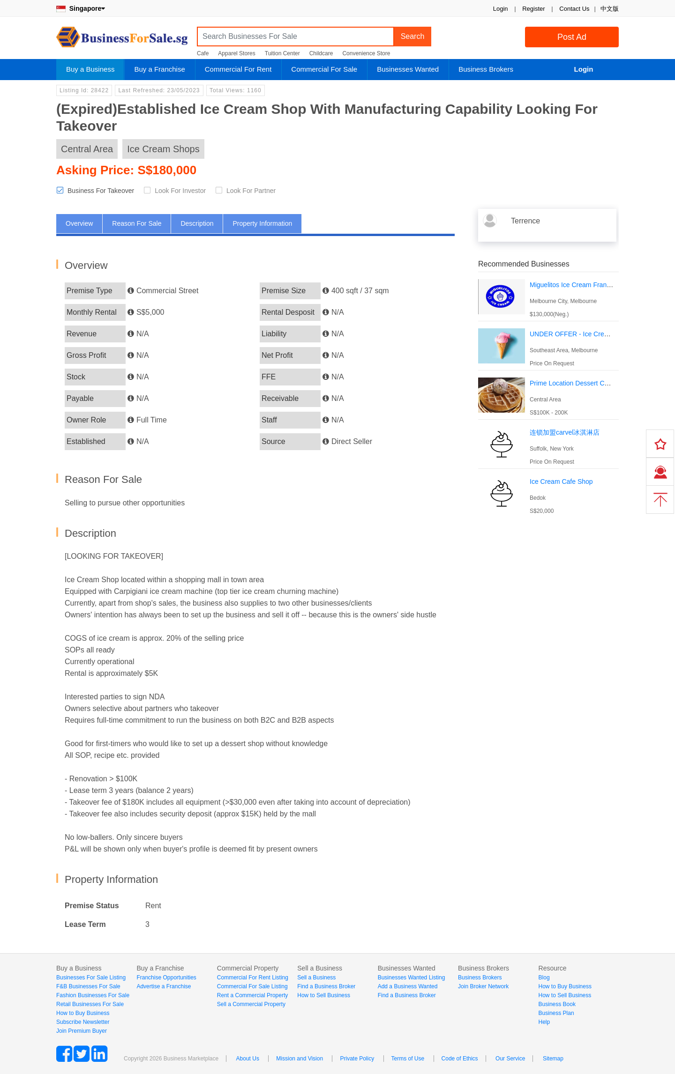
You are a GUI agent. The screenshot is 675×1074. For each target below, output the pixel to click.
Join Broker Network (483, 986)
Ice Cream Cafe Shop (561, 481)
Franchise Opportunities (166, 977)
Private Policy (357, 1058)
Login (500, 8)
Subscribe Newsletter (82, 1022)
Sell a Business (316, 977)
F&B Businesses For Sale (88, 986)
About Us (247, 1058)
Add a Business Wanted (408, 986)
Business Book (557, 1004)
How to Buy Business (82, 1013)
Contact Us (574, 8)
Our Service (510, 1058)
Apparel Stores (236, 53)
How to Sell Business (323, 995)
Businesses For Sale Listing (91, 977)
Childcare (321, 53)
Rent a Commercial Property (252, 995)
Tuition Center (282, 53)
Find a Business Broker (326, 986)
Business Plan (556, 1013)
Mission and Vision (299, 1058)
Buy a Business (90, 69)
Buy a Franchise (159, 69)
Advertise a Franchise (163, 986)
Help (544, 1022)
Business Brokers (485, 69)
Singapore (80, 8)
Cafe (203, 53)
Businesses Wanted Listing (411, 977)
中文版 (609, 8)
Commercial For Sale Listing (252, 986)
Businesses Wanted (408, 69)
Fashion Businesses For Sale (92, 995)
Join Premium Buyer (81, 1031)
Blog (544, 977)
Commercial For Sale (324, 69)
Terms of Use (408, 1058)
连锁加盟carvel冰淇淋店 (565, 432)
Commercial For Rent (238, 69)
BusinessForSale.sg (122, 40)
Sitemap (553, 1058)
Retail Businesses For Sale (90, 1004)
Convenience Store (366, 53)
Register (533, 8)
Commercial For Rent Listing (252, 977)
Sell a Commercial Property (251, 1004)
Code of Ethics (460, 1058)
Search (413, 36)
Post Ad (571, 37)
